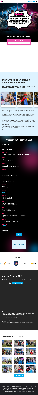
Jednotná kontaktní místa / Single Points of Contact (24, 391)
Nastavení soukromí (32, 389)
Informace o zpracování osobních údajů (15, 389)
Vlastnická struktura (9, 391)
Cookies (25, 389)
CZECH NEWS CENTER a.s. (17, 386)
